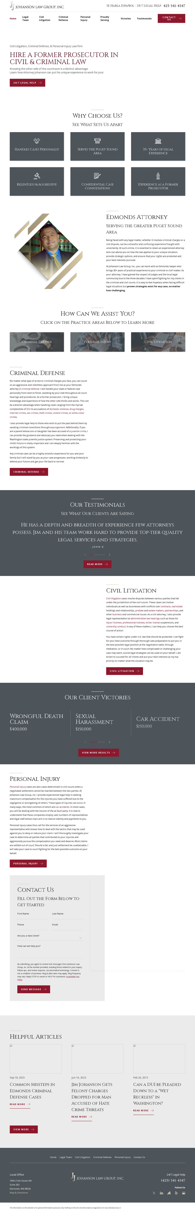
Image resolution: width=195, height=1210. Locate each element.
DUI (33, 409)
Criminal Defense (102, 1157)
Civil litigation (117, 598)
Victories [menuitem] (126, 18)
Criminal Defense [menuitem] (63, 18)
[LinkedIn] (161, 1193)
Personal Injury (123, 1157)
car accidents (58, 806)
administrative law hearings (149, 618)
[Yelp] (176, 1193)
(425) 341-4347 (173, 1180)
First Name (23, 918)
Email (55, 929)
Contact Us (139, 1157)
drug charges (81, 409)
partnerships (176, 610)
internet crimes (22, 412)
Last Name (57, 918)
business (121, 614)
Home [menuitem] (13, 18)
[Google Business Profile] (183, 1193)
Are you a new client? (28, 940)
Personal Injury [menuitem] (85, 18)
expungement (61, 427)
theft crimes (50, 412)
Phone (20, 929)
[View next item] (109, 554)
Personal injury (13, 786)
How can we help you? (28, 950)
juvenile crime (82, 431)
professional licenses (138, 622)
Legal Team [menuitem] (25, 18)
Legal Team (66, 1157)
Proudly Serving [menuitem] (104, 18)
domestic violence (63, 409)
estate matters (160, 610)
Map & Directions (19, 1192)
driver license (157, 622)
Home (53, 1157)
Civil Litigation (82, 1157)
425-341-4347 (174, 6)
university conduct (120, 626)
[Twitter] (154, 1193)
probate (144, 610)
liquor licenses (118, 622)
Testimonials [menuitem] (144, 18)
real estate (181, 606)
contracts (170, 606)
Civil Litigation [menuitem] (44, 18)
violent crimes (64, 412)
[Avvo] (168, 1193)
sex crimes (37, 412)
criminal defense (35, 388)
